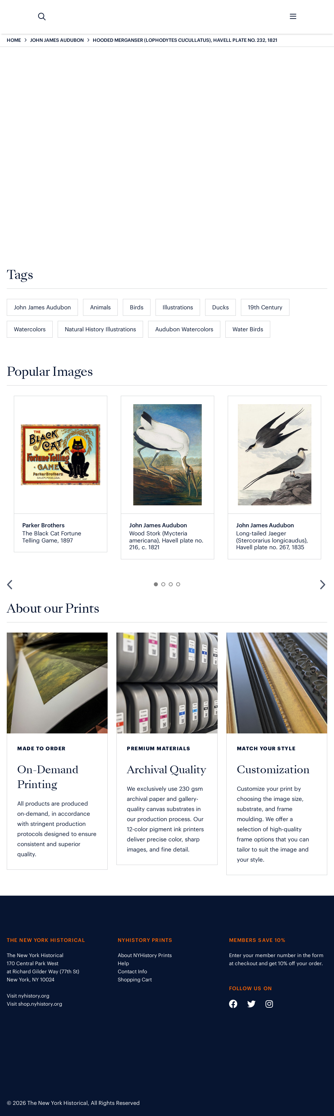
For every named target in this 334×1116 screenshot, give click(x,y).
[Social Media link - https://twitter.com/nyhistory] (247, 1005)
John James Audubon (42, 307)
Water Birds (247, 329)
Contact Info (132, 971)
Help (123, 963)
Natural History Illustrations (100, 329)
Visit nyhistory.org (28, 996)
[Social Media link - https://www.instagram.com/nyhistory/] (265, 1005)
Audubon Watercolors (184, 329)
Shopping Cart (135, 979)
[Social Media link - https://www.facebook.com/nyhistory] (233, 1005)
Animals (100, 307)
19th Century (265, 307)
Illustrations (178, 307)
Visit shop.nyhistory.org (34, 1004)
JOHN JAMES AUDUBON (57, 40)
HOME (14, 40)
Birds (136, 307)
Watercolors (30, 329)
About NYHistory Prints (145, 955)
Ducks (220, 307)
